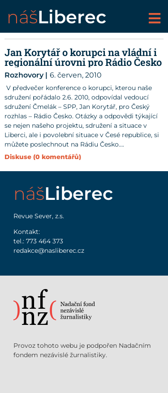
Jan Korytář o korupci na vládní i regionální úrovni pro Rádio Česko (83, 57)
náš (56, 17)
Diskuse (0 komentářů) (42, 157)
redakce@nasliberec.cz (48, 250)
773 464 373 (44, 241)
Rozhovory (23, 75)
